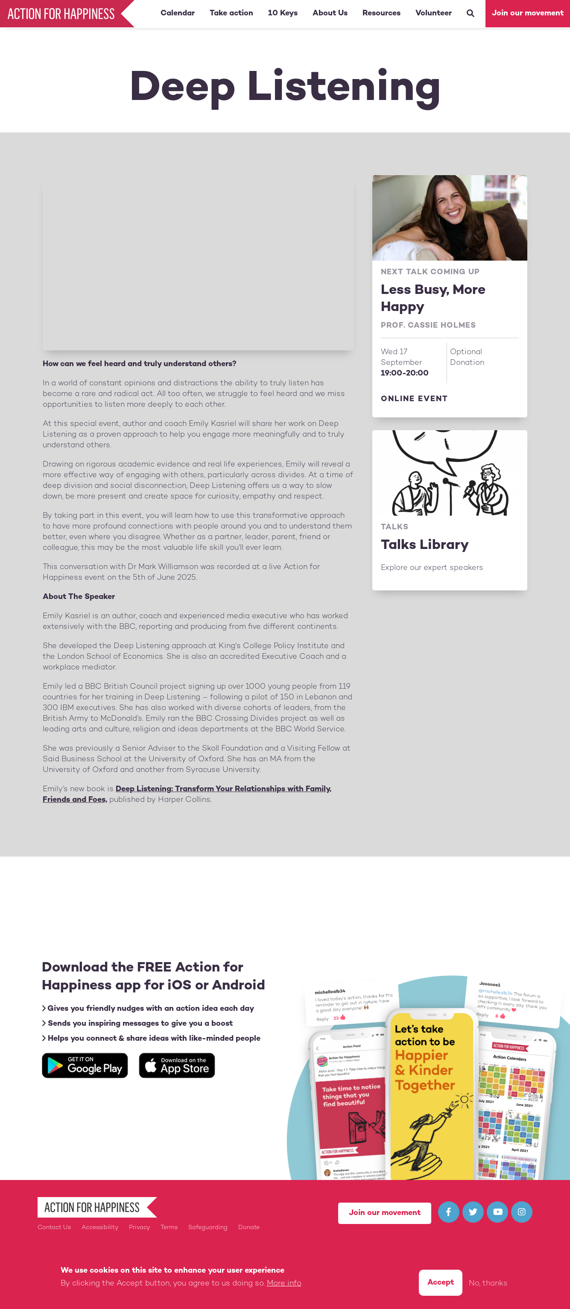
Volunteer (433, 13)
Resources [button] (381, 13)
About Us (330, 13)
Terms (169, 1227)
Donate (249, 1227)
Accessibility (100, 1227)
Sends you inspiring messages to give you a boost (137, 1023)
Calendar (178, 13)
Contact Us (54, 1227)
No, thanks (488, 1284)
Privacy (139, 1227)
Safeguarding (208, 1227)
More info (284, 1284)
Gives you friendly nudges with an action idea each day (148, 1008)
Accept (440, 1283)
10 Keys (283, 13)
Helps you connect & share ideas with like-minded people (151, 1038)
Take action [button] (231, 13)
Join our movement (528, 13)
